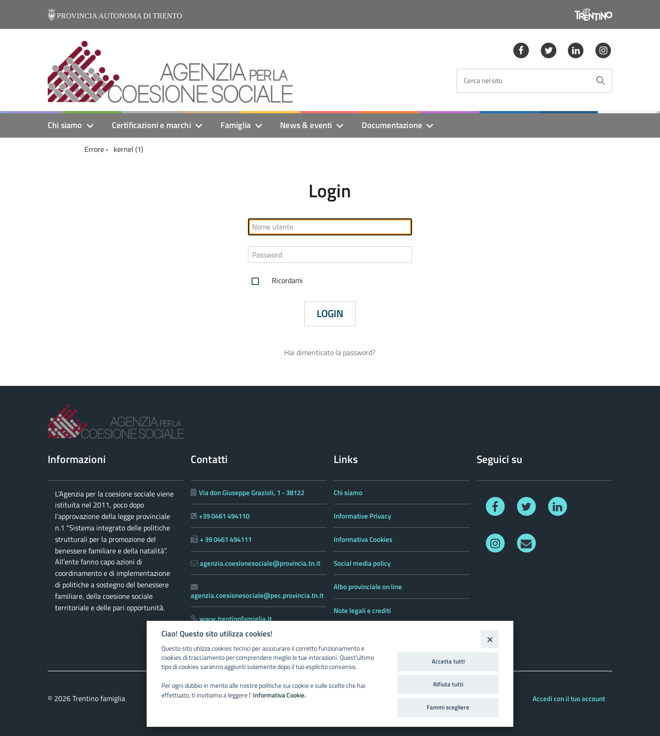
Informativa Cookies (363, 539)
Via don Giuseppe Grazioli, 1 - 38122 (251, 492)
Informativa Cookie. (279, 695)
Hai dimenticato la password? (329, 352)
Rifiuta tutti (448, 684)
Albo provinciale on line (368, 586)
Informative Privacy (362, 516)
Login (330, 313)
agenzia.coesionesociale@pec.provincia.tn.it (257, 595)
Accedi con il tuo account (569, 698)
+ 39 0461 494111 (226, 539)
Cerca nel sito (483, 81)
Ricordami (275, 281)
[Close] (490, 639)
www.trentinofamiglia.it (235, 618)
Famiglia (235, 125)
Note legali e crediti (362, 610)
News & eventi (306, 125)
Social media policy (362, 563)
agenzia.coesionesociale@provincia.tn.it (260, 563)
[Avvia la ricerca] (600, 80)
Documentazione (392, 125)
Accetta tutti (448, 661)
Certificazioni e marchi (151, 125)
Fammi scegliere (448, 707)
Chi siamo (65, 125)
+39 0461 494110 (224, 516)
